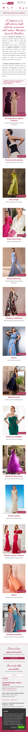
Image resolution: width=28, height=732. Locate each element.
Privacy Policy (5, 700)
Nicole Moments (14, 278)
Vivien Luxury (14, 516)
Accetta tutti (21, 727)
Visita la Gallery (22, 114)
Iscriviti (14, 675)
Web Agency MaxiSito (20, 730)
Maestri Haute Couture (14, 555)
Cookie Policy (13, 700)
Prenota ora (14, 658)
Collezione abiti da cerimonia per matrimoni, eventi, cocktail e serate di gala (13, 82)
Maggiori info (20, 724)
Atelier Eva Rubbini (14, 436)
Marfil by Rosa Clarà (13, 476)
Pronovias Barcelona (14, 160)
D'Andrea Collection (14, 318)
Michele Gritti (14, 397)
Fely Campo (14, 199)
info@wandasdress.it (11, 690)
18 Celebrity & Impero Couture (14, 119)
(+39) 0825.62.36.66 (11, 688)
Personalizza (14, 727)
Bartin (14, 357)
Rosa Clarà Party (14, 239)
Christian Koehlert (14, 634)
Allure (14, 595)
